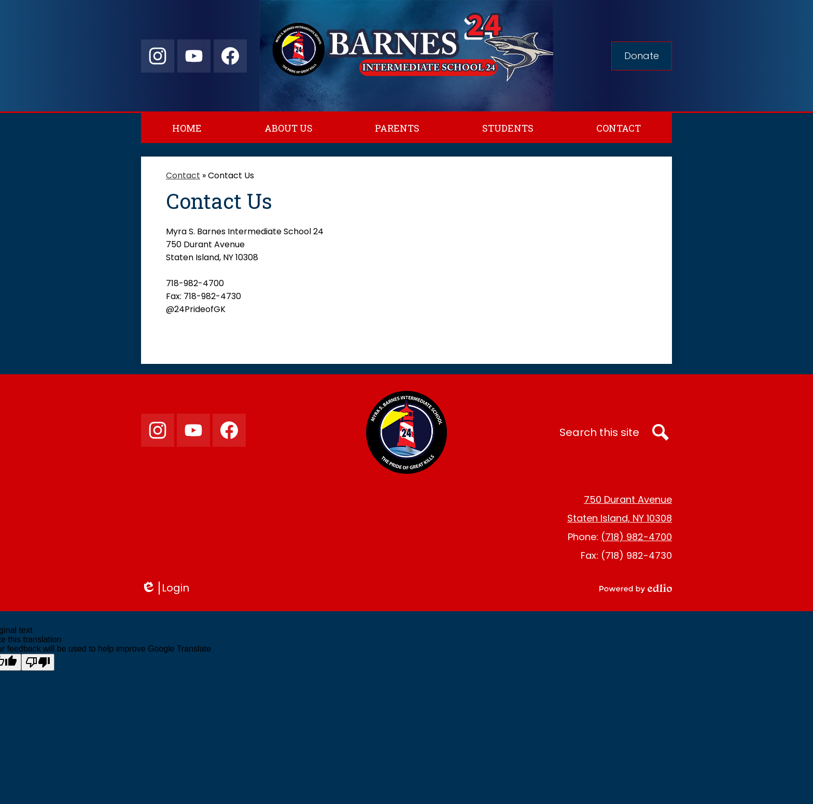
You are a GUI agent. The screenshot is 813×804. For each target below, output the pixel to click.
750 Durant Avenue (628, 499)
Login (165, 588)
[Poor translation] (37, 662)
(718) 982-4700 (636, 536)
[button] (288, 128)
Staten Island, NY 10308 (619, 518)
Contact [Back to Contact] (183, 175)
